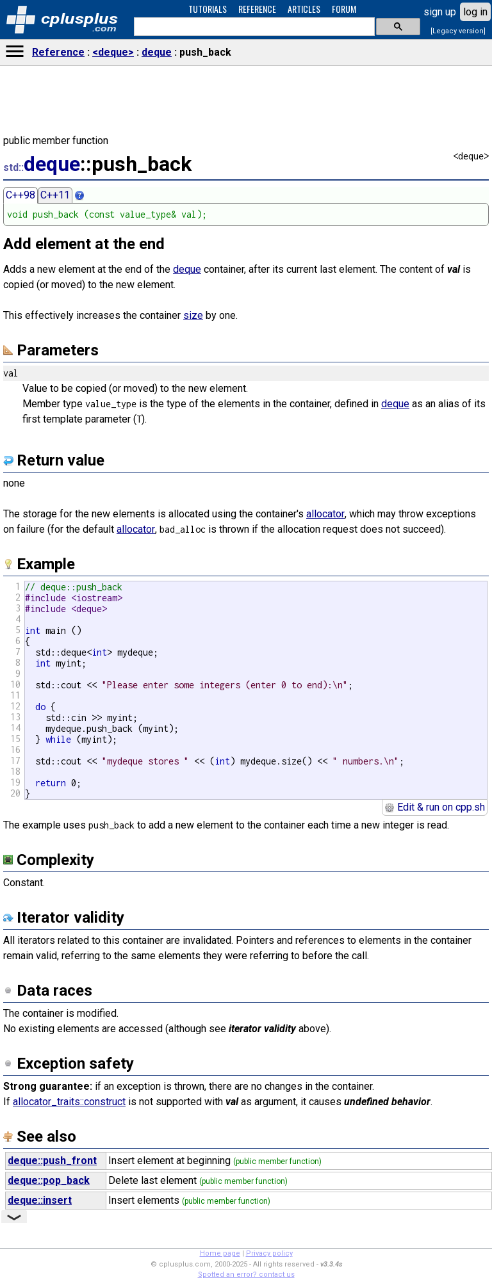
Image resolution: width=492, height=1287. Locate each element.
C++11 (55, 195)
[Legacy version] (458, 31)
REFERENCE (257, 8)
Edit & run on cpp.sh (434, 807)
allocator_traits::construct (69, 1102)
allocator (325, 514)
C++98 (20, 195)
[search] (253, 27)
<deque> (113, 52)
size (193, 315)
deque (157, 52)
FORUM (344, 8)
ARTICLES (304, 8)
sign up (439, 12)
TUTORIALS (207, 8)
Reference (58, 52)
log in (475, 12)
